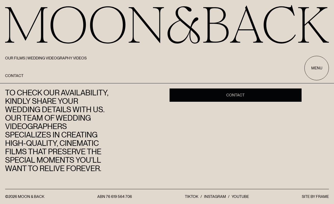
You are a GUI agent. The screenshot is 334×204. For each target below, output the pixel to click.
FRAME (322, 196)
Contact (235, 95)
